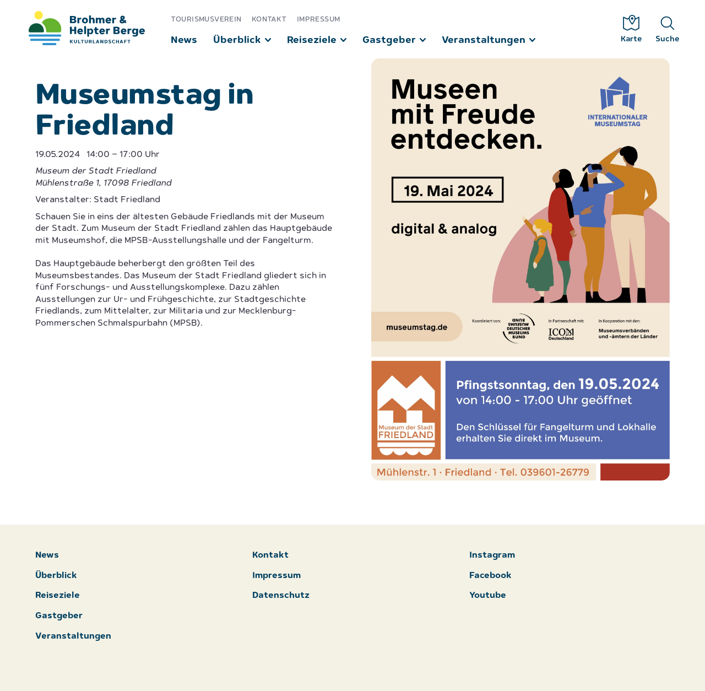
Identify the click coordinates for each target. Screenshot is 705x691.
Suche (667, 29)
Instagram (492, 556)
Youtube (487, 596)
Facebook (490, 576)
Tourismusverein (206, 19)
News (184, 40)
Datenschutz (281, 596)
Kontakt (270, 19)
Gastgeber (389, 40)
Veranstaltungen (483, 40)
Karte (631, 29)
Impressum (318, 19)
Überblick (237, 40)
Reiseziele (312, 40)
